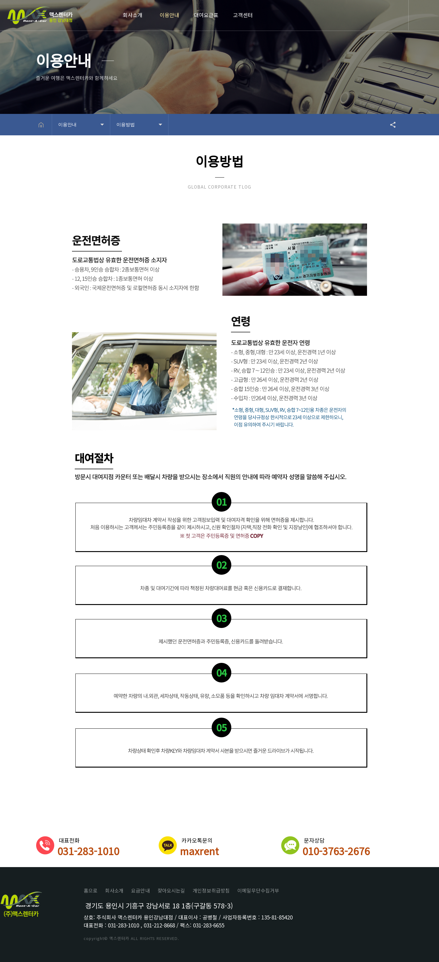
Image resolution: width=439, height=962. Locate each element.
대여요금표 (206, 14)
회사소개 (132, 14)
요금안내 (140, 890)
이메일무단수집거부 (258, 890)
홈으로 (90, 890)
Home (40, 16)
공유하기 (390, 124)
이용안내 (169, 14)
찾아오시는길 (171, 890)
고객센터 (243, 14)
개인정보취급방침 (211, 890)
